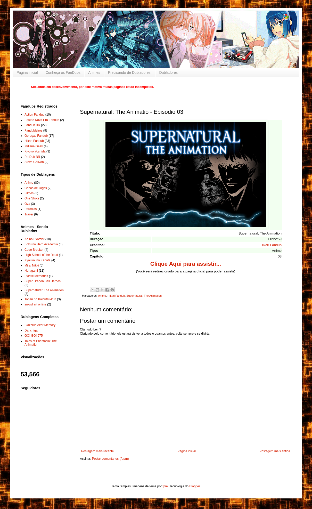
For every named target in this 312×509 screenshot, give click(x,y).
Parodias (30, 209)
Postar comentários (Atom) (110, 458)
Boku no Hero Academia (41, 244)
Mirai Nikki (31, 265)
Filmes (29, 193)
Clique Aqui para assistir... (185, 264)
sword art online (35, 304)
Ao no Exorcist (34, 239)
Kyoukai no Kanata (37, 260)
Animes (94, 72)
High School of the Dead (41, 255)
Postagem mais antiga (274, 451)
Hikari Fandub (271, 245)
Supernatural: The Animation (144, 295)
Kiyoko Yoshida (34, 151)
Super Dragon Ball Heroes (42, 281)
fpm (165, 486)
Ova (27, 204)
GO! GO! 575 (33, 335)
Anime (102, 295)
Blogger (194, 486)
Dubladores (168, 72)
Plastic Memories (36, 276)
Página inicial (27, 72)
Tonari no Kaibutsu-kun (40, 299)
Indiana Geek (33, 146)
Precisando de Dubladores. (130, 72)
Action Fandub (34, 114)
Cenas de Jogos (35, 188)
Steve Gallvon (34, 162)
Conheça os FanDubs (63, 72)
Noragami (31, 270)
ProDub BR (32, 157)
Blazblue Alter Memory (39, 325)
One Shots (31, 198)
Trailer (28, 214)
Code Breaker (34, 250)
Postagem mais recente (97, 451)
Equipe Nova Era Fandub (41, 120)
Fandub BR (32, 125)
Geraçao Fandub (36, 136)
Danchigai (31, 330)
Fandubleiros (33, 130)
